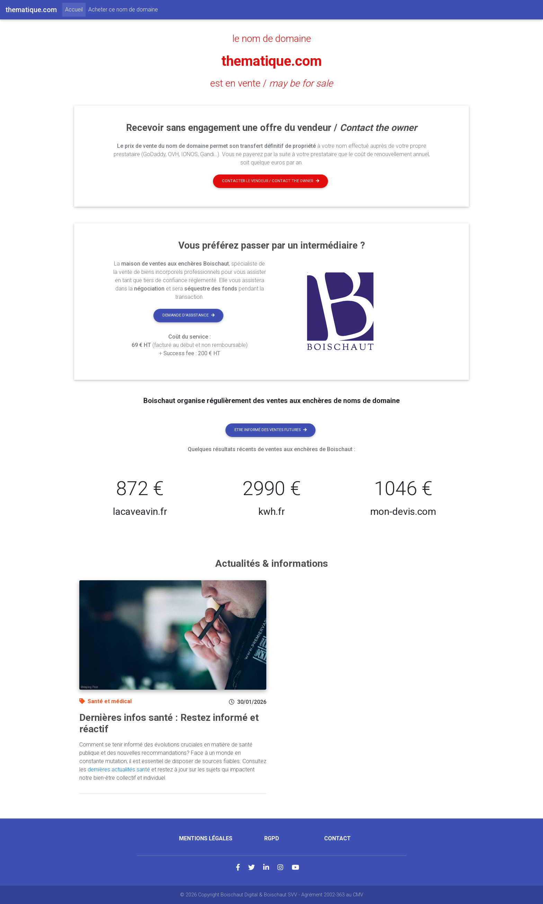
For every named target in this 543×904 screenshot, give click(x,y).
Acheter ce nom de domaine (123, 9)
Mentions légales (205, 838)
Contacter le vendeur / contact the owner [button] (270, 181)
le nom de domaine (271, 38)
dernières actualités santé (119, 769)
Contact (337, 838)
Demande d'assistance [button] (188, 315)
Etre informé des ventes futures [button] (270, 430)
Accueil (75, 9)
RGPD (271, 838)
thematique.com (271, 61)
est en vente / (271, 83)
